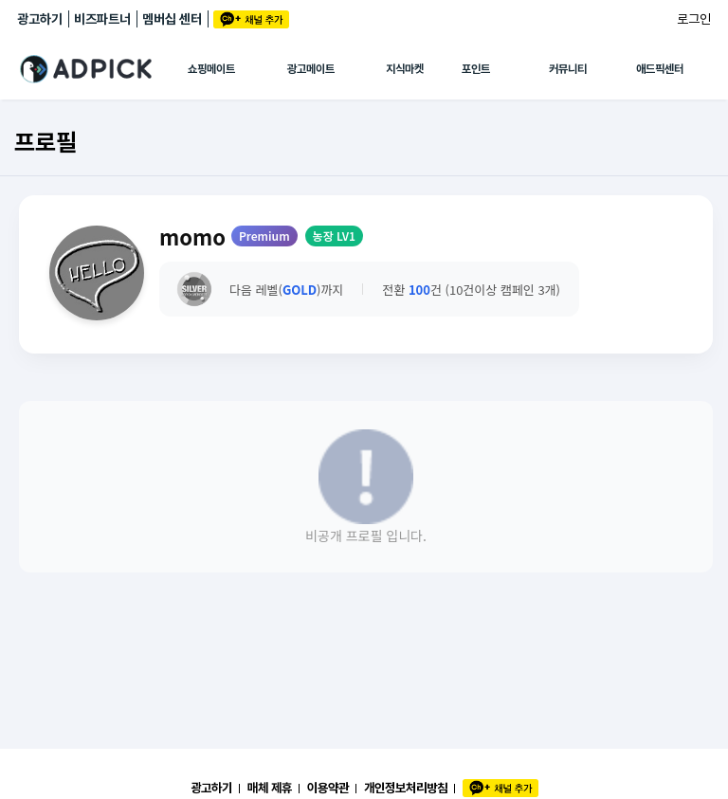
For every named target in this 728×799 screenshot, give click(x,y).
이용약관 (328, 787)
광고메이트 (311, 69)
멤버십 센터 (172, 19)
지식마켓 (405, 69)
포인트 (476, 69)
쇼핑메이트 (211, 69)
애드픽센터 (659, 69)
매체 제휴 (269, 787)
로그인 (694, 19)
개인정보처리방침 (405, 787)
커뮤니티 (568, 69)
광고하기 (40, 19)
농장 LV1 (334, 235)
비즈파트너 (102, 19)
